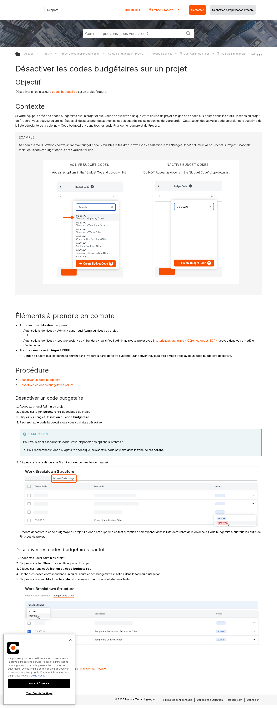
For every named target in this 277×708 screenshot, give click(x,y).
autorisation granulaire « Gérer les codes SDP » (186, 340)
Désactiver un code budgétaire (39, 380)
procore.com (133, 9)
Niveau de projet (162, 53)
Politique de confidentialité (177, 699)
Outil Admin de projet (195, 53)
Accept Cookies (39, 683)
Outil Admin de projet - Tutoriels (238, 53)
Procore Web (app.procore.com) (80, 53)
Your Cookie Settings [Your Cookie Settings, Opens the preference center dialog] (39, 693)
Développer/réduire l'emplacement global (259, 53)
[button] (188, 33)
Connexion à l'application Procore (233, 10)
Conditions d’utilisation (210, 699)
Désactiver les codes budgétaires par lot (46, 385)
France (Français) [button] (163, 10)
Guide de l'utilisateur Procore (126, 53)
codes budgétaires (64, 92)
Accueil (29, 53)
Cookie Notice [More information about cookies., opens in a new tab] (37, 675)
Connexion (253, 699)
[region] (39, 669)
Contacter (197, 10)
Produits (47, 53)
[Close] (70, 640)
